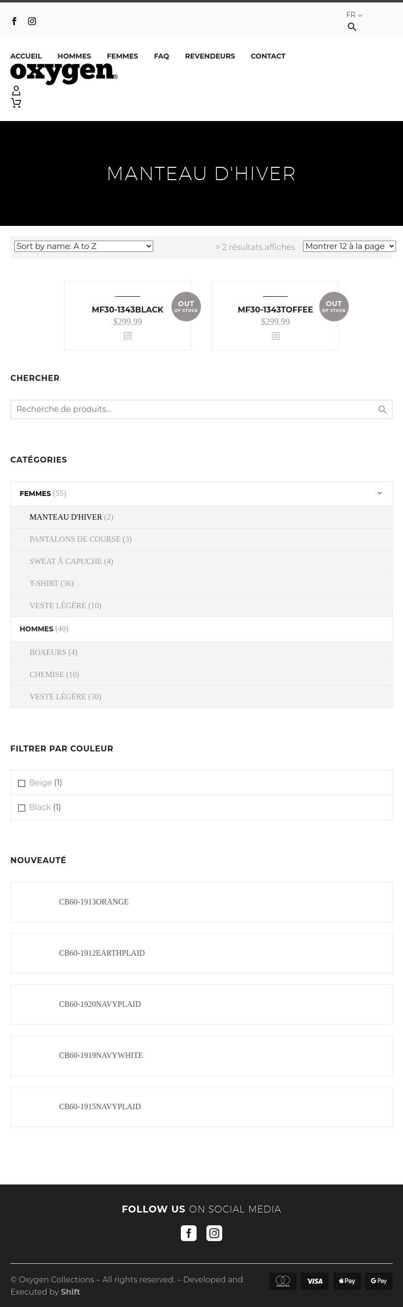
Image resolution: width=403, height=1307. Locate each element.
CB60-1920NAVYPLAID (100, 1004)
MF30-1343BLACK (127, 309)
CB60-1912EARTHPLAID (102, 953)
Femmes (122, 56)
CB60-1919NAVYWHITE (101, 1055)
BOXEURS (48, 652)
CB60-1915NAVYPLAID (100, 1106)
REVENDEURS (210, 56)
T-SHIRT (44, 583)
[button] (352, 27)
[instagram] (214, 1233)
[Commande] (83, 246)
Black (40, 807)
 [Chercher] (383, 410)
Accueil (26, 56)
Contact (268, 56)
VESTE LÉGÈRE (58, 605)
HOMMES (36, 628)
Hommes (74, 56)
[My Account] (201, 91)
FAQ (161, 56)
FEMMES (35, 493)
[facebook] (189, 1233)
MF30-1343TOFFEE (275, 309)
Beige (40, 782)
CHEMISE (47, 674)
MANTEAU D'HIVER (66, 517)
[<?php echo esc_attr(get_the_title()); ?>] (128, 336)
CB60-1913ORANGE (94, 902)
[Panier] (16, 103)
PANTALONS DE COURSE (75, 539)
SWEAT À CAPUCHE (66, 561)
